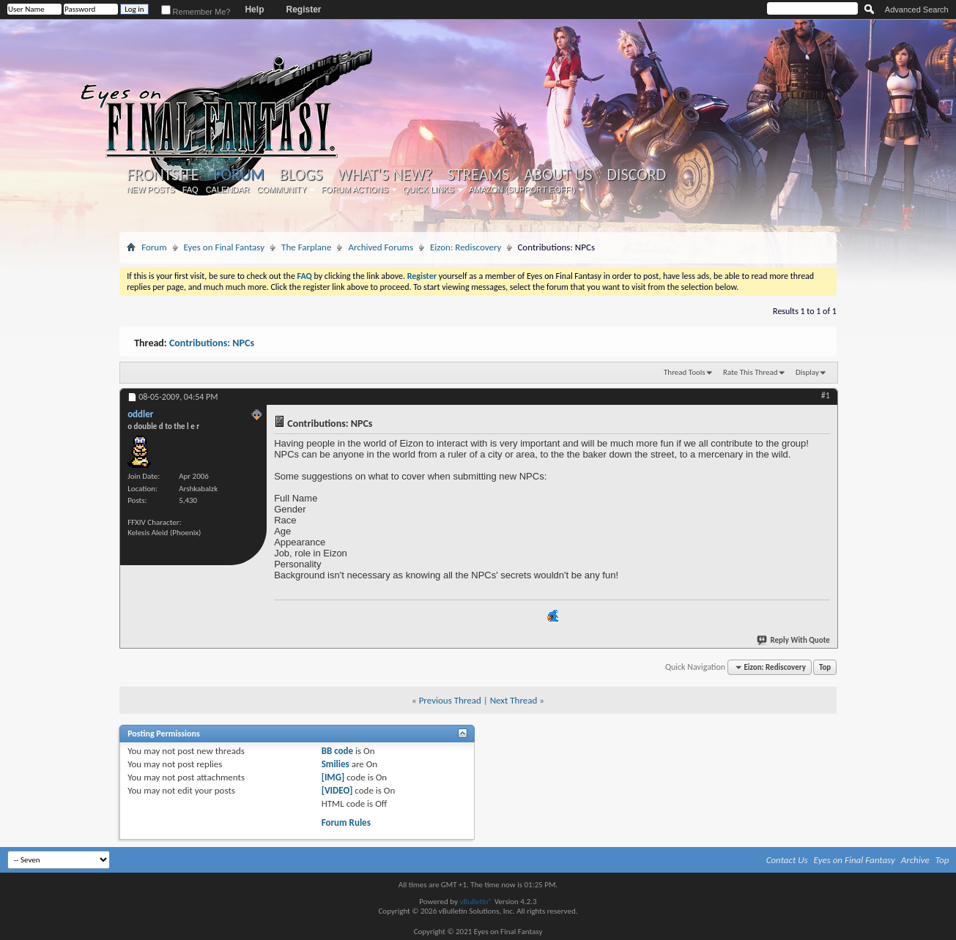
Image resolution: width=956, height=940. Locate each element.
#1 (825, 395)
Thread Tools (684, 372)
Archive (915, 859)
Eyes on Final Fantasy (224, 247)
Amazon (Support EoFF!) (522, 189)
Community (282, 189)
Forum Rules (346, 822)
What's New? (385, 174)
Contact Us (787, 859)
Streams (479, 174)
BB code (337, 750)
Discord (637, 174)
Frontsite (163, 174)
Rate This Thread (750, 372)
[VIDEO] (337, 790)
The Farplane (306, 247)
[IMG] (333, 777)
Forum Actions (354, 189)
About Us (558, 174)
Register (303, 9)
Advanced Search (917, 9)
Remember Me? (196, 11)
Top (825, 667)
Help (254, 9)
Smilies (335, 763)
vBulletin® (475, 901)
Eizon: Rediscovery (465, 247)
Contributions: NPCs (211, 343)
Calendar (228, 189)
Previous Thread (450, 700)
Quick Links (428, 189)
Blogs (300, 174)
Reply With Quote (794, 640)
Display (807, 372)
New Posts (151, 189)
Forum (238, 174)
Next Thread (514, 700)
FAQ (190, 189)
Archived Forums (380, 247)
